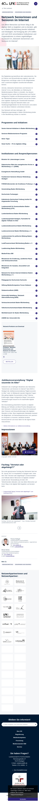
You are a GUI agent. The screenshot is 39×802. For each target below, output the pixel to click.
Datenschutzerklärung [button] (17, 794)
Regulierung (19, 734)
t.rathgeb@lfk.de (18, 546)
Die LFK (19, 731)
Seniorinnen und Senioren (23, 12)
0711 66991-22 (8, 554)
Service (19, 747)
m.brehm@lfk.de (10, 556)
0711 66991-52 (17, 545)
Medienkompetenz (8, 12)
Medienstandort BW (19, 744)
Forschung (19, 740)
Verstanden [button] (23, 799)
